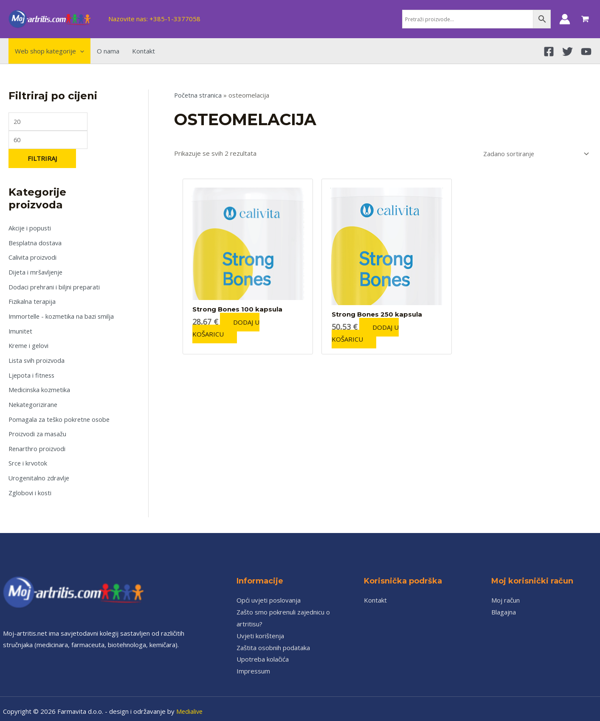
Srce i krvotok (28, 458)
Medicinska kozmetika (40, 387)
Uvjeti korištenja (260, 630)
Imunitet (20, 329)
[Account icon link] (564, 19)
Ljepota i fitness (32, 372)
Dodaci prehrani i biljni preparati (54, 287)
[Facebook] (549, 51)
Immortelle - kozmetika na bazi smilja (62, 315)
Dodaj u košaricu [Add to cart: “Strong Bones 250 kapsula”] (368, 333)
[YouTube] (586, 51)
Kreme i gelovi (29, 344)
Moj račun (505, 594)
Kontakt (375, 594)
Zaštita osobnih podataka (273, 641)
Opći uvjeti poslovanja (269, 594)
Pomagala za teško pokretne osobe (60, 415)
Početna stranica (198, 95)
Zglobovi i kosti (30, 487)
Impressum (253, 665)
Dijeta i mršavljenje (36, 272)
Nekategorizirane (33, 401)
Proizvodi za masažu (38, 430)
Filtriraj (42, 159)
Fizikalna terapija (32, 301)
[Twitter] (567, 51)
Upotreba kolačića (263, 653)
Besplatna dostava (35, 243)
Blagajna (503, 606)
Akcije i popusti (30, 229)
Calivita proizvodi (33, 258)
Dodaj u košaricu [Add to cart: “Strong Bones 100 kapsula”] (229, 327)
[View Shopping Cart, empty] (585, 19)
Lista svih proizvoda (37, 358)
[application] (80, 51)
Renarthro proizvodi (37, 444)
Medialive (190, 705)
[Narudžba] (532, 153)
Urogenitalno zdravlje (39, 473)
